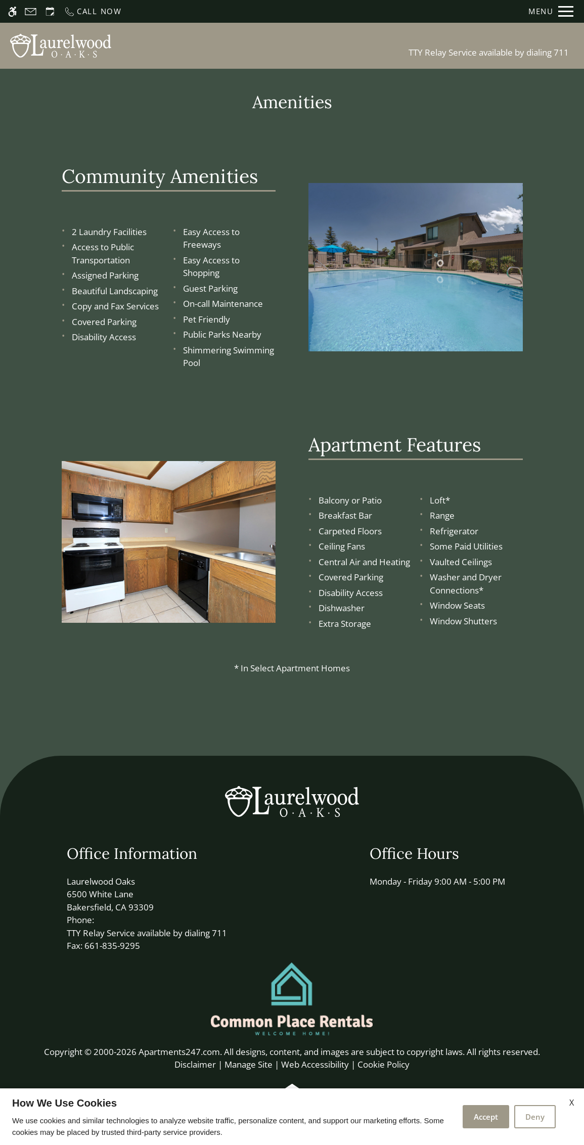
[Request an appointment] (50, 11)
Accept (486, 1117)
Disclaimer (195, 1064)
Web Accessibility (315, 1064)
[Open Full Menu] (551, 11)
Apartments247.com (179, 1052)
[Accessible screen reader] (12, 11)
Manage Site (248, 1064)
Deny (535, 1117)
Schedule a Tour (237, 45)
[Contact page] (30, 11)
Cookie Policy (383, 1064)
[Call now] (92, 11)
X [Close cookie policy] (571, 1102)
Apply (300, 45)
